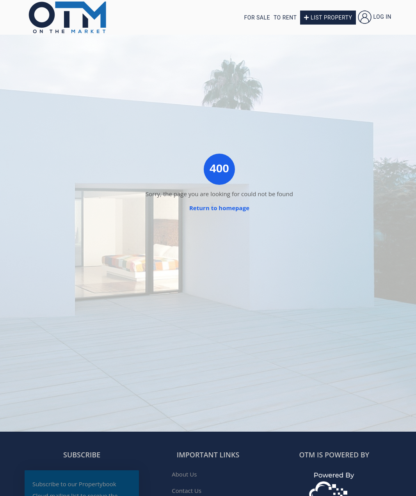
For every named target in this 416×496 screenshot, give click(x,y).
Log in (374, 17)
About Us (184, 474)
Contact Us (186, 490)
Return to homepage (219, 208)
